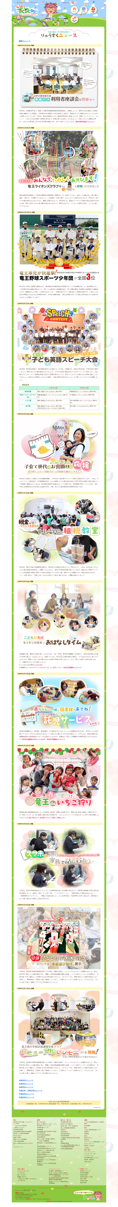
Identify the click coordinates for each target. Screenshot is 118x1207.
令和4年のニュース (26, 1080)
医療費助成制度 (65, 1143)
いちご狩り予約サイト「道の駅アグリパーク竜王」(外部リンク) (45, 817)
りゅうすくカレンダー (90, 1153)
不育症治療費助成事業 (67, 1148)
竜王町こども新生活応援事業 (21, 1133)
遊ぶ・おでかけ (21, 1175)
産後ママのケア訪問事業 (20, 1139)
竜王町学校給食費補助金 (43, 1135)
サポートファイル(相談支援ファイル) (94, 1141)
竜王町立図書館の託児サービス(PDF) (33, 739)
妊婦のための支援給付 (67, 1124)
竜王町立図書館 (84, 1173)
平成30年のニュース (26, 1094)
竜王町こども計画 (89, 1145)
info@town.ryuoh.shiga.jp (24, 1197)
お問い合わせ (87, 1161)
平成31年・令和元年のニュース (30, 1091)
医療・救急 (87, 1150)
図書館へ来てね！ (22, 1176)
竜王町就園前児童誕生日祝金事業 (22, 1131)
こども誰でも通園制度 (43, 1141)
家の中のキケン (88, 1138)
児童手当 (63, 1130)
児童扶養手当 (64, 1132)
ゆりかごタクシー (89, 1143)
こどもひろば (38, 665)
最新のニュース (25, 41)
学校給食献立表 (41, 1137)
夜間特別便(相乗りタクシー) (44, 1154)
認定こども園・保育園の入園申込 (46, 1139)
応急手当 (86, 1139)
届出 (62, 1141)
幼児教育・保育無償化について (57, 1171)
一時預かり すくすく (19, 1127)
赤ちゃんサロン (17, 1135)
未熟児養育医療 (65, 1135)
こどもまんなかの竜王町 (20, 1125)
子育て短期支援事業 (18, 1141)
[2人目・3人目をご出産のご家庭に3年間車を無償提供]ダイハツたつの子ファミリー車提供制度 (58, 1174)
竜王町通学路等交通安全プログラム (46, 1148)
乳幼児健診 (87, 1125)
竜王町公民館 (83, 1175)
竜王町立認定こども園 (86, 1176)
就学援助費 (40, 1129)
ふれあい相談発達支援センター (92, 1129)
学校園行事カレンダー (43, 1127)
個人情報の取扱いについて (91, 1157)
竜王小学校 (83, 1178)
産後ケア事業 (17, 1137)
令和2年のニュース (26, 1087)
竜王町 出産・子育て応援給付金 (69, 1126)
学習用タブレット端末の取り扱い (46, 1150)
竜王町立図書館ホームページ (72, 667)
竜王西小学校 (83, 1180)
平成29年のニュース (26, 1097)
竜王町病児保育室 (18, 1129)
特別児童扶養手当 (65, 1133)
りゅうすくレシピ (18, 1146)
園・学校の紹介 (41, 1122)
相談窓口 (86, 1131)
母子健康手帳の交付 (66, 1122)
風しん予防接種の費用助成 (68, 1128)
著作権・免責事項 (89, 1159)
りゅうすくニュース (89, 1151)
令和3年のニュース (26, 1084)
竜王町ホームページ (85, 1171)
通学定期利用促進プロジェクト (85, 121)
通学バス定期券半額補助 (43, 1152)
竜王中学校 (83, 1182)
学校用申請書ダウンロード (44, 1146)
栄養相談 (86, 1133)
